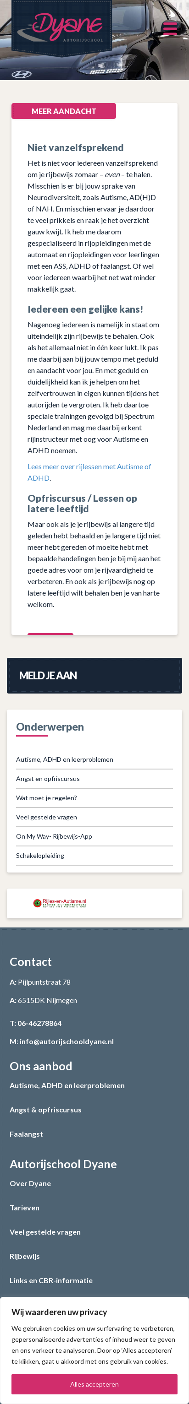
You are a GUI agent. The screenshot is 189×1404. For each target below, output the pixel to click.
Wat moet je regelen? (46, 798)
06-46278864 (39, 1023)
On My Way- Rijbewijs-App (54, 836)
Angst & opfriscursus (46, 1109)
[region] (94, 1350)
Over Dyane (30, 1183)
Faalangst (26, 1133)
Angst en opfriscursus (48, 778)
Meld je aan (48, 675)
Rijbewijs (25, 1256)
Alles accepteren (94, 1384)
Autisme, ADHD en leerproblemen (64, 759)
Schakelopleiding (40, 855)
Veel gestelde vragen (46, 817)
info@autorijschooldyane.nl (67, 1041)
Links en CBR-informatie (51, 1280)
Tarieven (24, 1207)
